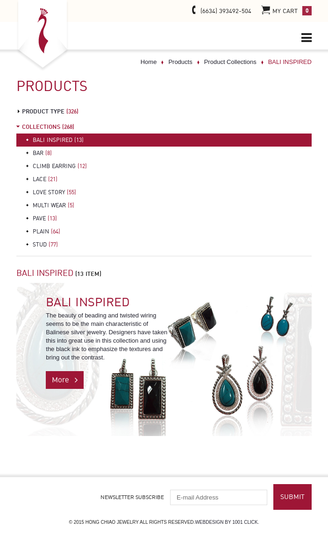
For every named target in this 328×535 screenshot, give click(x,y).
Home (149, 61)
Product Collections (230, 61)
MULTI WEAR (53, 205)
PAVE (45, 218)
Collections (48, 127)
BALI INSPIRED (58, 140)
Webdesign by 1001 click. (227, 522)
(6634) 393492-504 (220, 11)
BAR (42, 153)
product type (50, 111)
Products (180, 61)
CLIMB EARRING (60, 166)
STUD (45, 244)
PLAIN (46, 231)
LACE (45, 179)
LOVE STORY (54, 192)
